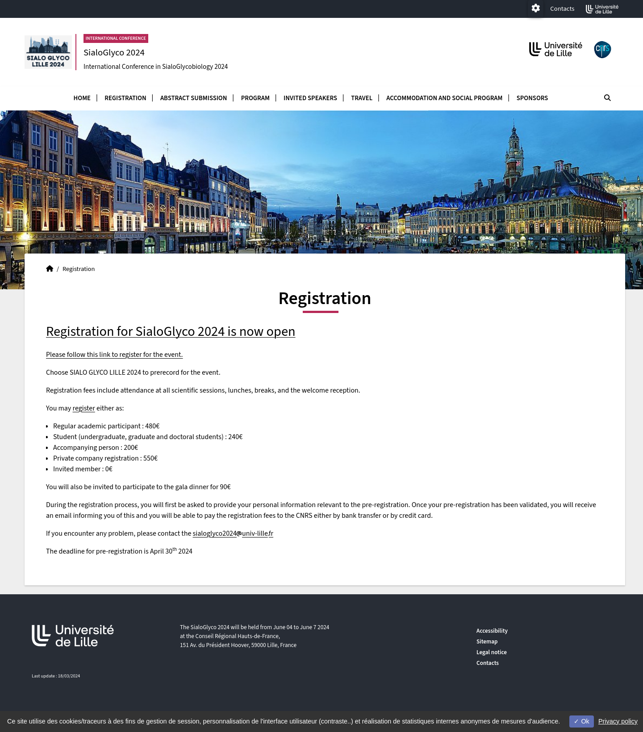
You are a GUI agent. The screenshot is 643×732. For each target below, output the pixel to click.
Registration (125, 98)
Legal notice (491, 652)
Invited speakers (310, 98)
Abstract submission (193, 98)
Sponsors (532, 98)
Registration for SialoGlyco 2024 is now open (171, 331)
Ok (581, 721)
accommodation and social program (444, 98)
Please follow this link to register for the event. (114, 355)
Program (255, 98)
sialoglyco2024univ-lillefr (233, 533)
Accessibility (492, 630)
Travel (361, 98)
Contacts (562, 8)
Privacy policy (618, 721)
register (84, 408)
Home (82, 98)
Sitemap (487, 641)
